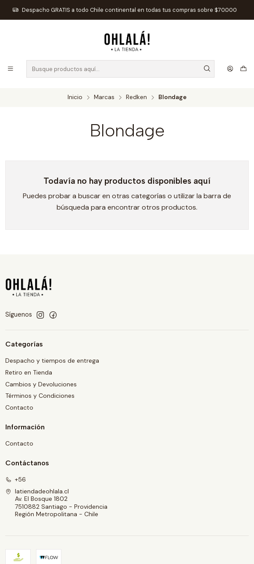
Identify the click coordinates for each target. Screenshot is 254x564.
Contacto (19, 407)
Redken (136, 97)
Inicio (75, 97)
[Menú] (10, 69)
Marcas (104, 97)
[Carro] (243, 69)
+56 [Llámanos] (15, 479)
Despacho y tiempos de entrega (52, 360)
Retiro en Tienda (28, 372)
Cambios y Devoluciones (41, 384)
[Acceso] (230, 69)
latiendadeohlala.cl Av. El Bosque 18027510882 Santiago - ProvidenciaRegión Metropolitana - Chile (56, 502)
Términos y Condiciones (40, 396)
